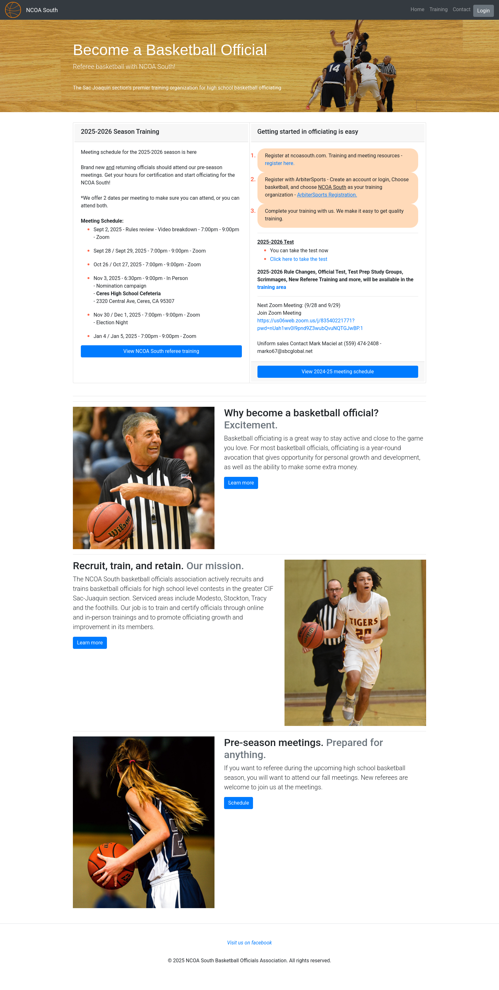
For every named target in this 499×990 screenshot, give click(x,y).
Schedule (238, 803)
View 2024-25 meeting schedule (338, 372)
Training (438, 9)
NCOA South (42, 10)
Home (417, 9)
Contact (462, 9)
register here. (280, 163)
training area (271, 287)
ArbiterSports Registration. (327, 195)
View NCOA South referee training (161, 351)
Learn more (241, 483)
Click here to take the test (298, 259)
